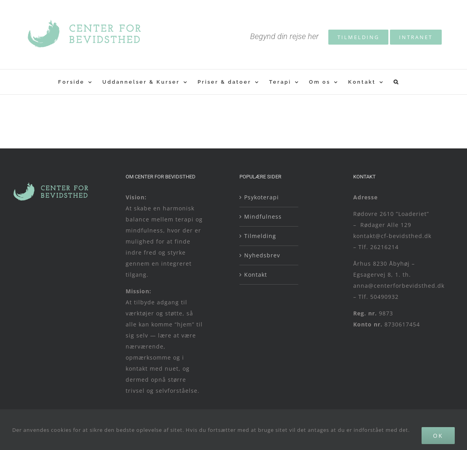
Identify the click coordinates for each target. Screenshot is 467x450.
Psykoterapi (261, 197)
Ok (438, 435)
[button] (396, 81)
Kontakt (255, 274)
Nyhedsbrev (262, 255)
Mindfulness (263, 216)
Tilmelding (260, 236)
